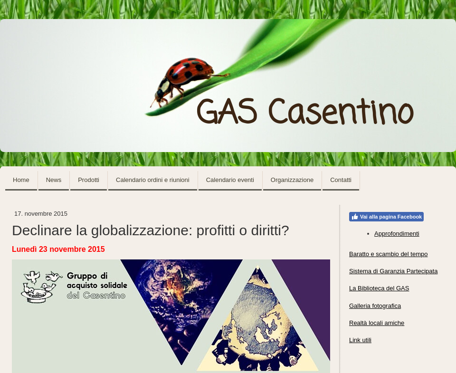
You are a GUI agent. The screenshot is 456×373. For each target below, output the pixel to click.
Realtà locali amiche (376, 322)
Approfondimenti (396, 233)
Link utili (360, 340)
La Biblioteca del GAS (379, 288)
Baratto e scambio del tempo (388, 254)
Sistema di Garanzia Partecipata (393, 271)
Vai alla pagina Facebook (386, 216)
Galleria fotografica (375, 305)
